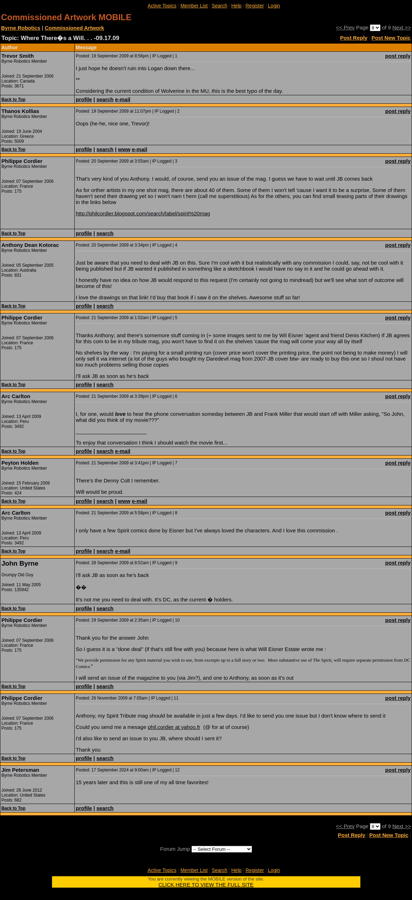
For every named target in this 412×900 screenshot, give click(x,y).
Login (274, 6)
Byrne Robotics (20, 28)
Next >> (401, 27)
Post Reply (354, 38)
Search (219, 6)
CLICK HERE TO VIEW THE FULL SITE (206, 885)
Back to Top (13, 99)
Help (236, 6)
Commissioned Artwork (74, 28)
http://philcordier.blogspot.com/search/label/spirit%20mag (143, 213)
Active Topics (162, 6)
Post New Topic (391, 38)
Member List (194, 6)
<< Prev (345, 27)
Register (254, 6)
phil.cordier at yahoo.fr (174, 727)
